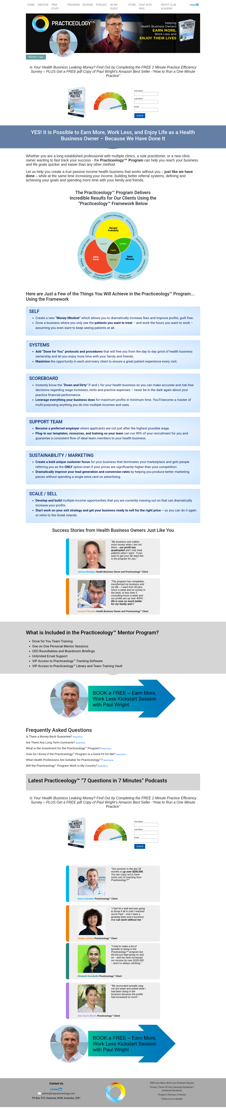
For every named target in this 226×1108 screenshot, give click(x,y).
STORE (132, 4)
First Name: (138, 91)
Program (162, 1094)
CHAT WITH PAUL (145, 6)
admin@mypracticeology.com (58, 1093)
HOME (31, 4)
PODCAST (101, 4)
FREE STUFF (55, 6)
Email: (136, 107)
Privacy (153, 1087)
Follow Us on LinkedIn (172, 1099)
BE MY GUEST (114, 6)
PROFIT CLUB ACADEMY (168, 6)
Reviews (172, 1094)
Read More (78, 737)
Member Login (35, 57)
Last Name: (138, 99)
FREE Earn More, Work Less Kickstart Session (172, 1083)
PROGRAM (74, 4)
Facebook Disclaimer (172, 1090)
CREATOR (43, 4)
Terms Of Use (165, 1087)
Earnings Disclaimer (183, 1087)
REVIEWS (88, 4)
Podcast (182, 1094)
